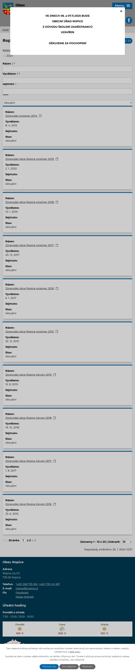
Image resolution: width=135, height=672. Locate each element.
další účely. (75, 652)
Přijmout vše (49, 666)
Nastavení (87, 666)
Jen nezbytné (69, 666)
